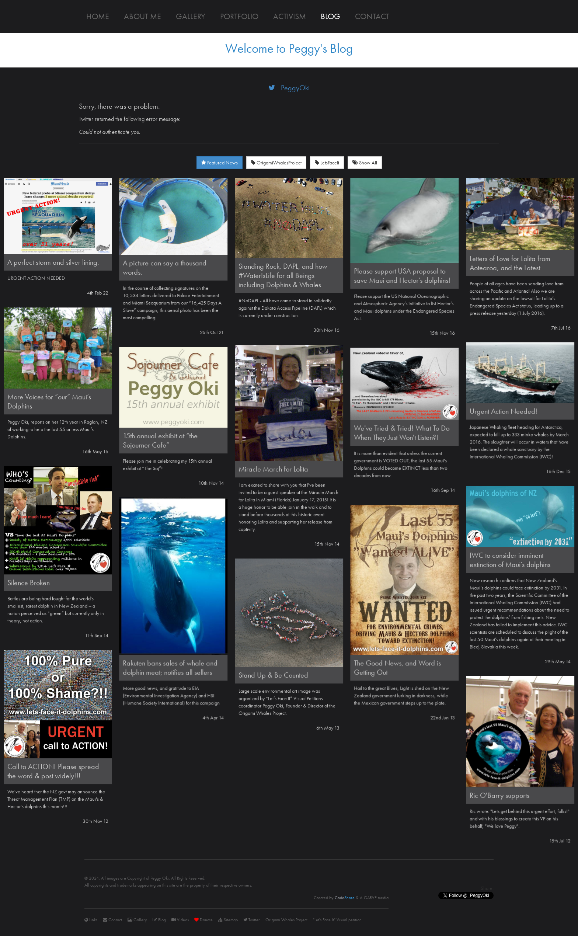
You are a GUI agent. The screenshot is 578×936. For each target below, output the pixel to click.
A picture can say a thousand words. (164, 267)
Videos (180, 920)
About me (142, 16)
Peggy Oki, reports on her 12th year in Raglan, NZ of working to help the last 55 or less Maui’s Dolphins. (57, 429)
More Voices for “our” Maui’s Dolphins (49, 401)
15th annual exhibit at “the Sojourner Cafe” (160, 440)
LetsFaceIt (327, 162)
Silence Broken (28, 582)
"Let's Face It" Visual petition (337, 920)
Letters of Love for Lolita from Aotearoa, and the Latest (510, 263)
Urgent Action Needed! (503, 411)
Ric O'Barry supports (499, 795)
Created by (334, 898)
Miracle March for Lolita (273, 469)
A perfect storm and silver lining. (53, 262)
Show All (364, 162)
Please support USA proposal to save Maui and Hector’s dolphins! (402, 275)
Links (90, 920)
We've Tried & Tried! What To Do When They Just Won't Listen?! (401, 432)
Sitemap (228, 920)
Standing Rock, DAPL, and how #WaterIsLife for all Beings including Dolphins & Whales (282, 275)
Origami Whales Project (286, 920)
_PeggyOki (289, 88)
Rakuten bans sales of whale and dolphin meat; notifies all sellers (170, 667)
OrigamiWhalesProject (276, 162)
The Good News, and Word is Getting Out (397, 667)
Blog (330, 16)
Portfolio (239, 16)
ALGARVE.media (374, 898)
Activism (289, 16)
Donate (203, 920)
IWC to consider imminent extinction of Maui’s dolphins (510, 559)
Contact (372, 16)
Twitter (251, 920)
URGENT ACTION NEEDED (36, 278)
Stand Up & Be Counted (273, 675)
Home (97, 16)
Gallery (190, 16)
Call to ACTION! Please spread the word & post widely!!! (53, 771)
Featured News (219, 162)
